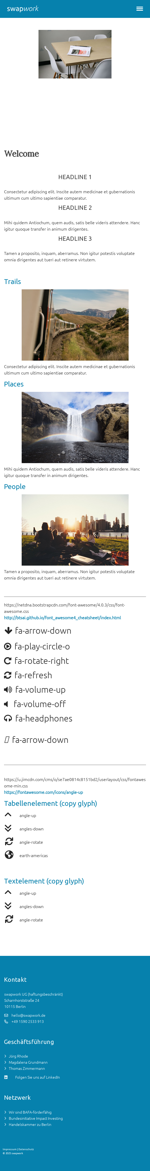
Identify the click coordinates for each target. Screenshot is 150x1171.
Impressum (10, 1149)
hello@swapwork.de (28, 1015)
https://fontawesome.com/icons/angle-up (43, 792)
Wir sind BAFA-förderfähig (30, 1112)
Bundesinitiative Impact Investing (36, 1118)
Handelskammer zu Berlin (30, 1124)
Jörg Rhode (18, 1056)
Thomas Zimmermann (27, 1068)
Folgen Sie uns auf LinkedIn (37, 1077)
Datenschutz (26, 1149)
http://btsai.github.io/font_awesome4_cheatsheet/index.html (62, 617)
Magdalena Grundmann (28, 1062)
